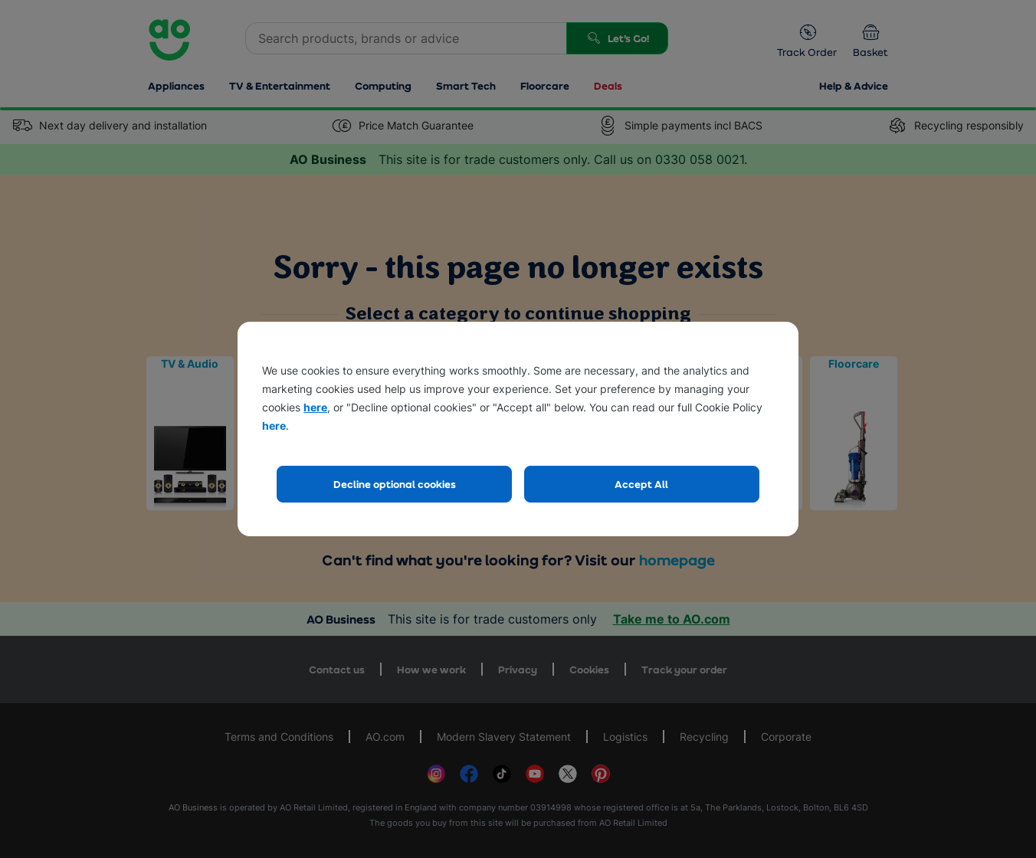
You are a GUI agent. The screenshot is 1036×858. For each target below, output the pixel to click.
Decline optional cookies (394, 483)
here (315, 407)
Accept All (641, 483)
